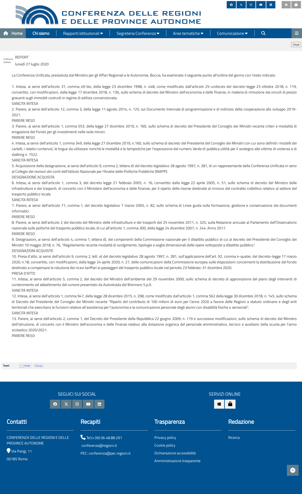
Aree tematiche (188, 33)
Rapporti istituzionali (83, 33)
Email (27, 365)
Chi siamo (41, 33)
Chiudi (296, 45)
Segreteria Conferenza (138, 33)
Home (12, 33)
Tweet (6, 366)
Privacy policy (165, 437)
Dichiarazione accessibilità (175, 453)
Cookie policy (164, 445)
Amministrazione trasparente (177, 461)
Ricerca (234, 437)
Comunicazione (232, 33)
